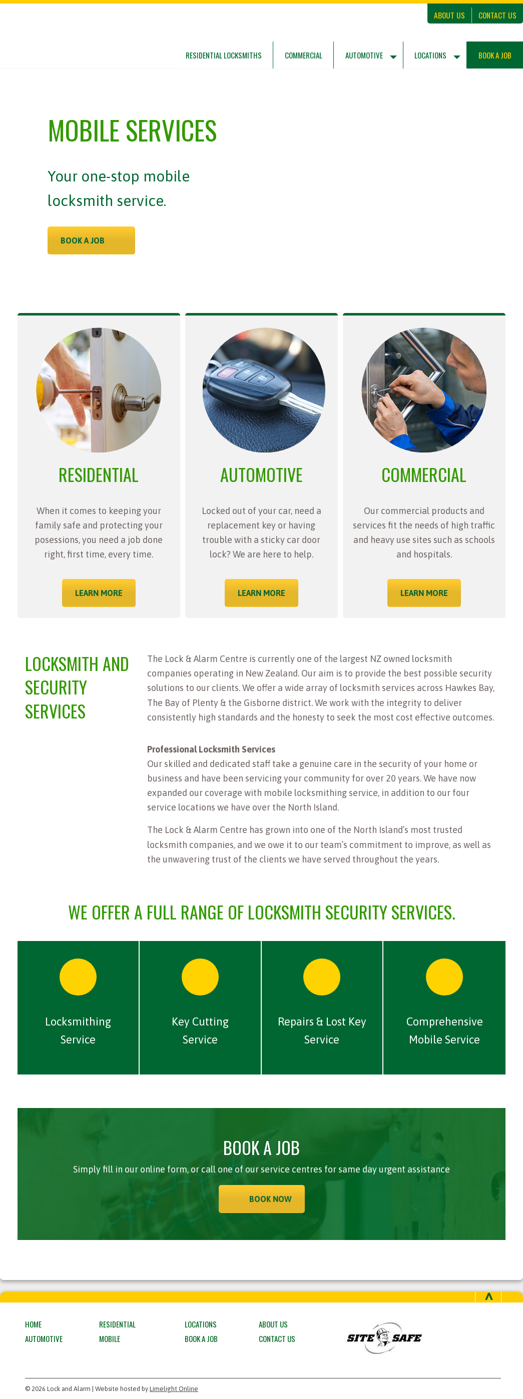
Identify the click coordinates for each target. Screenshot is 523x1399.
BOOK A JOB (83, 240)
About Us (449, 15)
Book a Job (494, 55)
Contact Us (497, 15)
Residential (117, 1324)
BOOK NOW (270, 1199)
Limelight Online (174, 1388)
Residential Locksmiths (224, 55)
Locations (430, 55)
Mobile (109, 1338)
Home (33, 1324)
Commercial (303, 55)
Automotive (364, 55)
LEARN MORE (99, 593)
